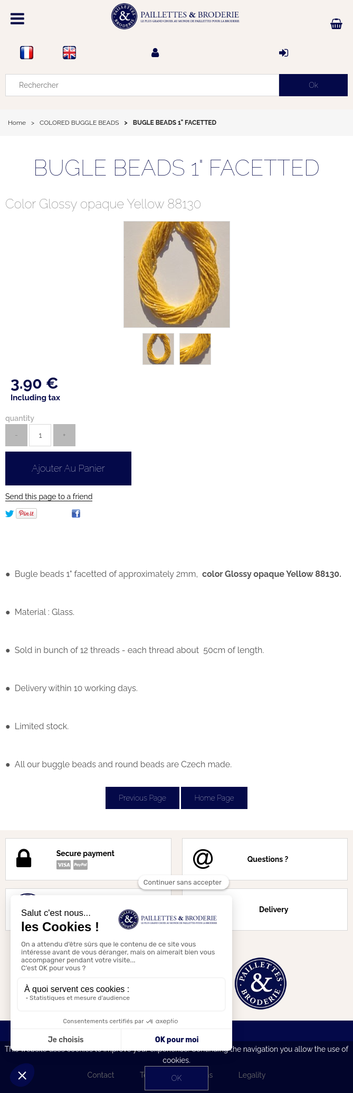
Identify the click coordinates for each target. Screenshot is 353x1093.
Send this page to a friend (48, 496)
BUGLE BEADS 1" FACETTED (176, 168)
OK (176, 1078)
